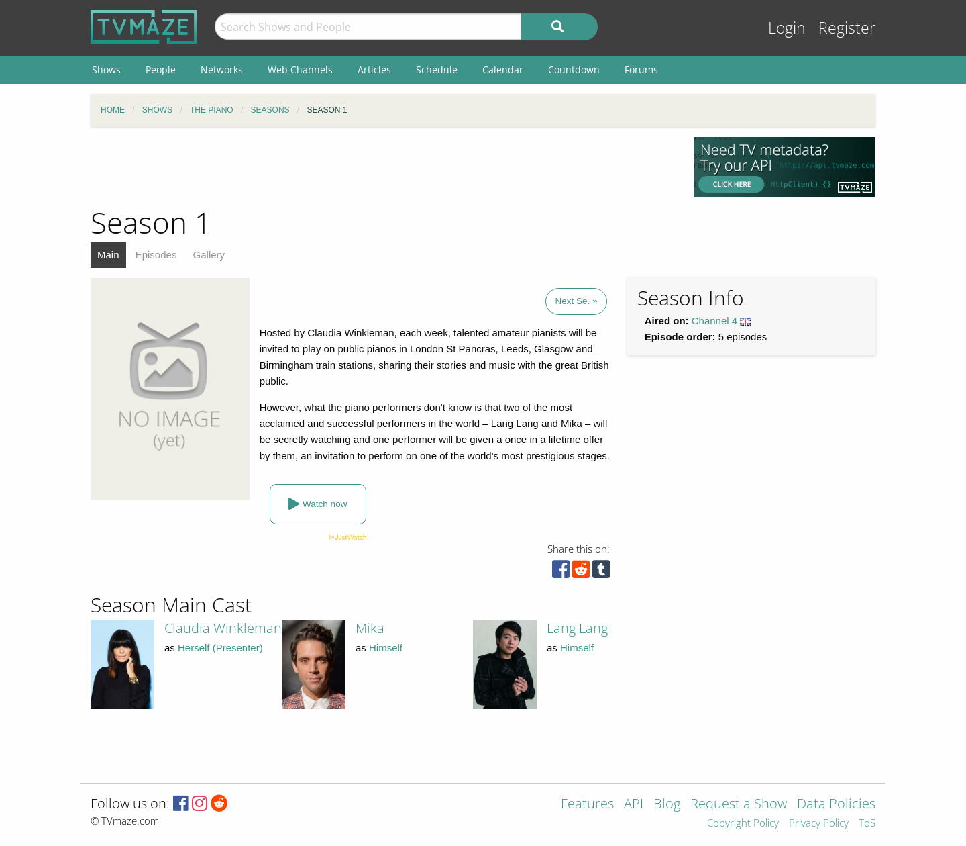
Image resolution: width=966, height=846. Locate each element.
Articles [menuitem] (374, 69)
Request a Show (738, 804)
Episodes (156, 255)
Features (587, 804)
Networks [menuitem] (222, 69)
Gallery (209, 255)
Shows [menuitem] (106, 69)
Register (846, 27)
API (633, 804)
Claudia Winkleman (223, 628)
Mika (370, 628)
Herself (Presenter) (220, 647)
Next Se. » (576, 301)
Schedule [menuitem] (437, 69)
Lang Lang (577, 628)
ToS (867, 823)
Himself (385, 647)
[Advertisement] (382, 167)
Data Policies (836, 804)
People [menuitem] (161, 69)
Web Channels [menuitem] (300, 69)
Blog (666, 804)
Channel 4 (714, 320)
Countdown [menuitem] (574, 69)
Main (108, 255)
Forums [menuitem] (641, 69)
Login (787, 27)
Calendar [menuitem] (502, 69)
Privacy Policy (819, 823)
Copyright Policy (743, 823)
